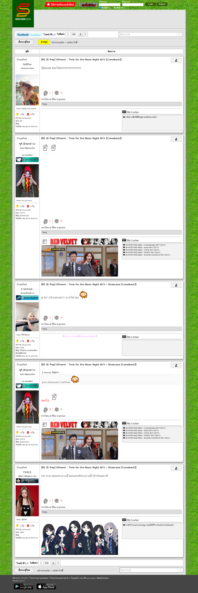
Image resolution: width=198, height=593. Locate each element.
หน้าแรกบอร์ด (58, 42)
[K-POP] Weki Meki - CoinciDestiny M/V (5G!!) (145, 245)
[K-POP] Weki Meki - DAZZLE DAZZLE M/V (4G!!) (148, 255)
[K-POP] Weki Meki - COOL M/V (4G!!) (142, 250)
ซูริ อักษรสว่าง (27, 143)
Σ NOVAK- (27, 289)
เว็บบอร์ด (74, 578)
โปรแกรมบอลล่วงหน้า (59, 578)
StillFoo (27, 64)
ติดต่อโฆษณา (103, 578)
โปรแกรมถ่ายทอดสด (39, 578)
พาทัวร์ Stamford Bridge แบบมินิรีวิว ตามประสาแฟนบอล (150, 525)
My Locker (130, 112)
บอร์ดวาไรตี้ (72, 42)
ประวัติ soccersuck (87, 578)
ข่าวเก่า (25, 578)
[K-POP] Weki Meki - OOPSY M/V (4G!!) (143, 252)
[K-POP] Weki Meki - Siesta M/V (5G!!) (142, 247)
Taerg (44, 104)
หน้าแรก (16, 578)
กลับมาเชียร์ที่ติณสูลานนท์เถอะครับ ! (141, 117)
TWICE (27, 472)
